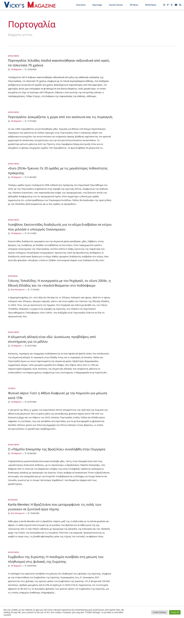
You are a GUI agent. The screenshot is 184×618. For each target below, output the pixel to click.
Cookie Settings (159, 612)
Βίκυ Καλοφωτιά (18, 293)
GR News (134, 5)
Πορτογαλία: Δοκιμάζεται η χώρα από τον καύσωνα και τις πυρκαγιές (60, 120)
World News (150, 5)
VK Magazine (16, 69)
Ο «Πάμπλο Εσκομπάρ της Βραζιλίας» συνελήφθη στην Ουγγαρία (56, 452)
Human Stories (116, 5)
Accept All (175, 612)
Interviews (81, 5)
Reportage (97, 5)
